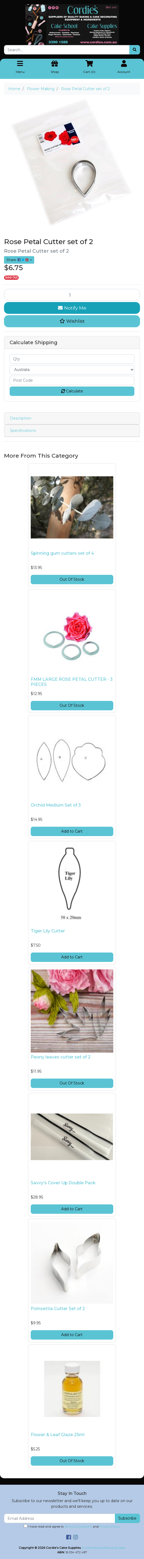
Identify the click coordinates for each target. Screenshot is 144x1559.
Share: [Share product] (17, 260)
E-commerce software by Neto (103, 1548)
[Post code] (72, 380)
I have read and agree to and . (72, 1526)
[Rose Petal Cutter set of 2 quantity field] (72, 295)
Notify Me (72, 308)
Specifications (23, 430)
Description (20, 418)
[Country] (72, 369)
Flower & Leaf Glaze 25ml (57, 1434)
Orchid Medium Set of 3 (56, 805)
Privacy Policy (109, 1526)
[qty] (72, 359)
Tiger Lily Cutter (48, 930)
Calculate (72, 391)
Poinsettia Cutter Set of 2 (58, 1308)
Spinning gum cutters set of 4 (62, 553)
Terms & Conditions (78, 1526)
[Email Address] (59, 1518)
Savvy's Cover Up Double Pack (63, 1182)
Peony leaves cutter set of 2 (61, 1057)
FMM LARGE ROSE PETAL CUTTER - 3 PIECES (71, 682)
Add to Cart (72, 831)
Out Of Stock (72, 579)
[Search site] (134, 49)
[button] (72, 321)
